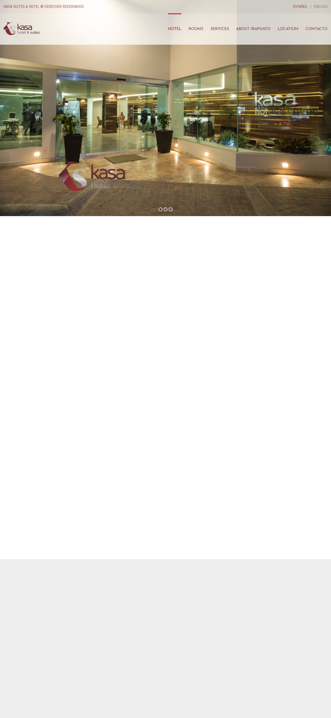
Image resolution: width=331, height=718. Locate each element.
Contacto (316, 29)
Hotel (174, 29)
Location (288, 29)
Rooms (196, 29)
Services (219, 29)
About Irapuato (253, 29)
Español (300, 6)
